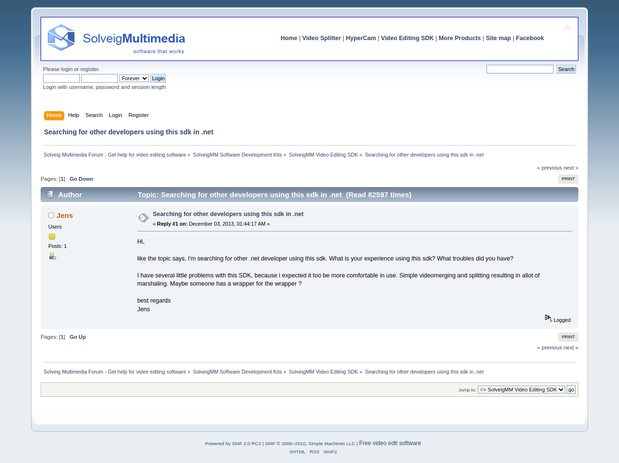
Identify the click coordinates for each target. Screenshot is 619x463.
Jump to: (467, 389)
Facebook (530, 38)
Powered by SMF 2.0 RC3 (233, 443)
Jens (65, 215)
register (89, 69)
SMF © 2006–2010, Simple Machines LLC (310, 443)
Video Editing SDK (407, 38)
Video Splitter (321, 38)
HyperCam (361, 38)
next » (570, 168)
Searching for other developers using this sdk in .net (228, 214)
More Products (460, 38)
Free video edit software (390, 443)
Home (288, 38)
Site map (498, 38)
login (67, 69)
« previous (549, 168)
